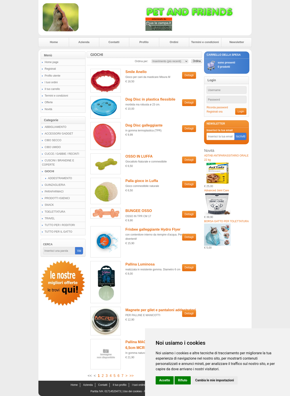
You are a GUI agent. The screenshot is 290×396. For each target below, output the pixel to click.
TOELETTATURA (55, 211)
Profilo (144, 42)
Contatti (113, 42)
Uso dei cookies (132, 391)
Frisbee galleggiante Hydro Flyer (153, 229)
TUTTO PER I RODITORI (60, 225)
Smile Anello (136, 72)
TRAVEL (50, 218)
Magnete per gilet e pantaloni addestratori (160, 310)
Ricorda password (217, 107)
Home (54, 42)
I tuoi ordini (51, 82)
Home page (51, 62)
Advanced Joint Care (216, 190)
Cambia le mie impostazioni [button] (214, 380)
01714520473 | (114, 391)
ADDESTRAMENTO (60, 178)
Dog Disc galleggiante (144, 125)
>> (131, 376)
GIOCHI (49, 171)
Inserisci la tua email (219, 130)
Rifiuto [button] (182, 380)
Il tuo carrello (52, 89)
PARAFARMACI (54, 191)
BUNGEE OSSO (138, 211)
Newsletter (236, 42)
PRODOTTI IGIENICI (57, 198)
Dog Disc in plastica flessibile (150, 99)
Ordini (174, 42)
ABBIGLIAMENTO (55, 127)
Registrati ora (214, 111)
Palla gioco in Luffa (141, 181)
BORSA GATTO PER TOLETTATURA (226, 221)
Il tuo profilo (120, 384)
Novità (48, 109)
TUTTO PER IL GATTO (58, 231)
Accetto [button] (164, 380)
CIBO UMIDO (53, 147)
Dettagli (189, 75)
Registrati (50, 68)
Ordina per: (141, 61)
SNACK (49, 204)
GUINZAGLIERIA (55, 184)
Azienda (83, 42)
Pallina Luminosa (140, 264)
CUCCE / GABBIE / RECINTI (62, 153)
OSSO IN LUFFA (139, 156)
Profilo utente (52, 75)
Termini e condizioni (205, 42)
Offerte (49, 102)
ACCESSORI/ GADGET (59, 133)
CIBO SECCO (53, 140)
